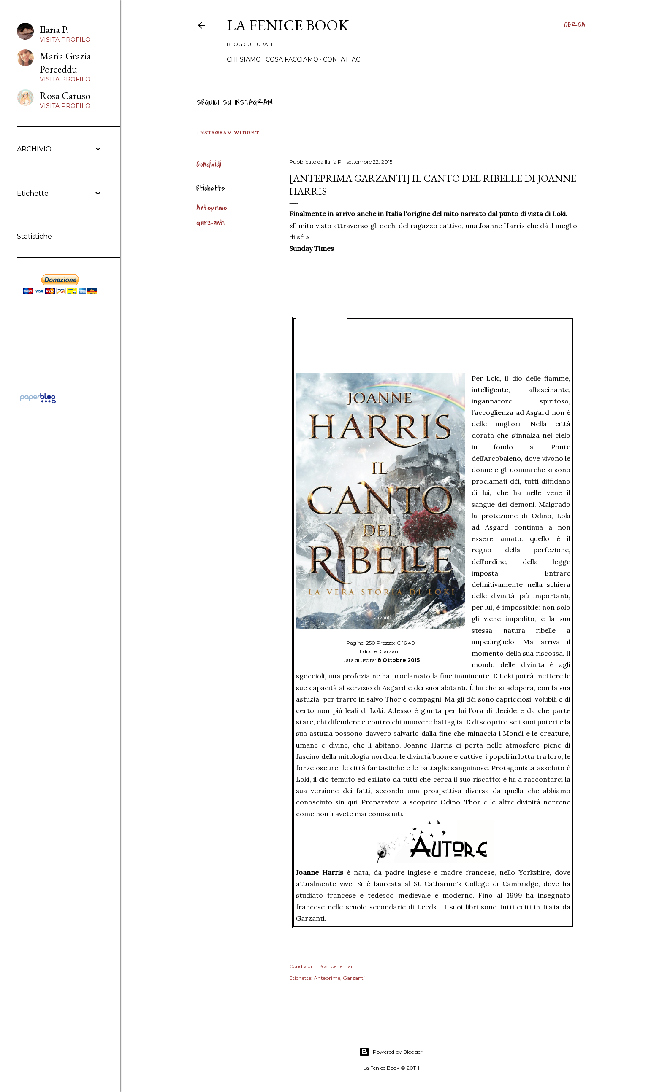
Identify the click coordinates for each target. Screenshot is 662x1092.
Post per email (335, 966)
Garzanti (210, 223)
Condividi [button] (208, 164)
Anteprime (211, 208)
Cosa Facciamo (292, 59)
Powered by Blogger (391, 1052)
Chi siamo (244, 59)
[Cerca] (575, 25)
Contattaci (342, 59)
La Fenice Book (288, 25)
